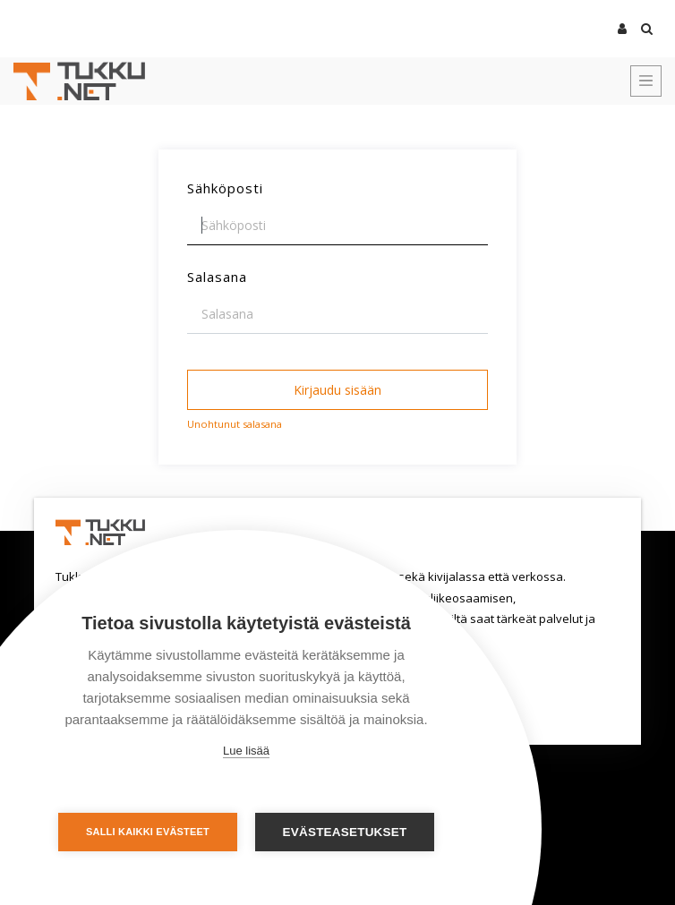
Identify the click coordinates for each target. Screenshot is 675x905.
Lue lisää (246, 750)
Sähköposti (225, 188)
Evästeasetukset (345, 832)
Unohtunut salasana (234, 424)
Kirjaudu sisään (337, 389)
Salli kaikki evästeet (147, 831)
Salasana (217, 277)
